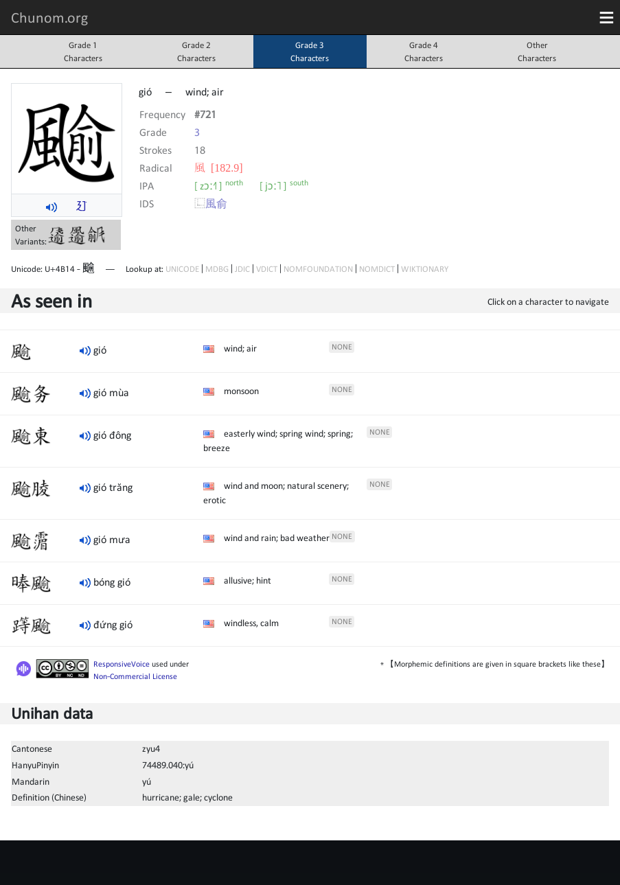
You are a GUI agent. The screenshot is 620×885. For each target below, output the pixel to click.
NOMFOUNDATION (318, 268)
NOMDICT (377, 268)
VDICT (266, 268)
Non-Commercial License (135, 676)
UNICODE (182, 268)
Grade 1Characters (83, 51)
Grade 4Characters (423, 51)
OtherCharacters (537, 51)
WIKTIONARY (424, 268)
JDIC (242, 268)
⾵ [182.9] (218, 167)
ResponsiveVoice (121, 664)
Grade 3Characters (309, 51)
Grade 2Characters (196, 51)
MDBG (217, 268)
